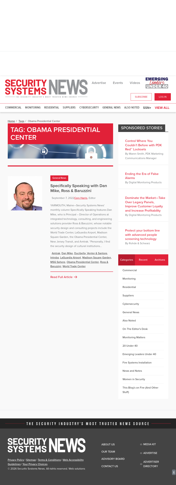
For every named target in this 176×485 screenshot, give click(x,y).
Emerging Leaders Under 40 (139, 354)
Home (11, 121)
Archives (160, 259)
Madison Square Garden (96, 257)
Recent (143, 259)
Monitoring (33, 108)
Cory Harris (80, 198)
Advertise (99, 83)
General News (111, 108)
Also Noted (131, 108)
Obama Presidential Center (83, 262)
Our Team (108, 451)
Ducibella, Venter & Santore (90, 253)
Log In (163, 96)
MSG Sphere (57, 262)
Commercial (13, 108)
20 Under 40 (130, 345)
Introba (54, 257)
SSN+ (147, 107)
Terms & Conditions (49, 459)
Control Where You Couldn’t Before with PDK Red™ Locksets (143, 145)
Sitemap (31, 459)
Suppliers (69, 108)
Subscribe (141, 96)
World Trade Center (74, 266)
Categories (126, 259)
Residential (51, 108)
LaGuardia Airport (70, 257)
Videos (135, 83)
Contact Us (109, 466)
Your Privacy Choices (35, 464)
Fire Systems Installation (137, 362)
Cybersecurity (89, 108)
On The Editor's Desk (135, 329)
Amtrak (56, 253)
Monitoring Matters (134, 337)
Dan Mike (67, 253)
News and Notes (132, 370)
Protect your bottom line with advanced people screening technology (142, 235)
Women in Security (134, 379)
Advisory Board (113, 459)
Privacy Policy (16, 459)
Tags (21, 121)
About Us (108, 444)
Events (118, 83)
